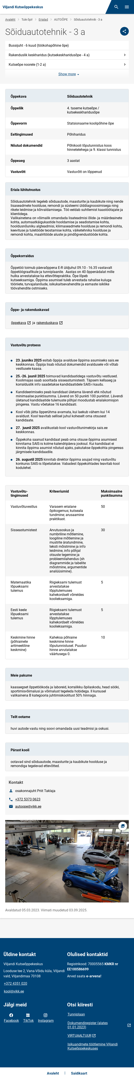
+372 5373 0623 (27, 799)
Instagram (46, 1017)
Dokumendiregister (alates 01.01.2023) (88, 1025)
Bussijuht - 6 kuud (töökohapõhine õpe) (39, 45)
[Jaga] (124, 31)
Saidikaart (79, 1073)
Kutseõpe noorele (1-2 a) (68, 64)
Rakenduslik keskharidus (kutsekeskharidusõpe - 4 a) (68, 55)
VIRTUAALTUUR (79, 1036)
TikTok (28, 1017)
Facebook (11, 1017)
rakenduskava (49, 322)
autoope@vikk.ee (28, 806)
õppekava (21, 322)
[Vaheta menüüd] (126, 7)
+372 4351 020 (15, 983)
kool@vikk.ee (14, 991)
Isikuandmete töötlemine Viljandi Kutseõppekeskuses (93, 1046)
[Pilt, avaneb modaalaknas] (67, 861)
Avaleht (10, 19)
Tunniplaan (76, 1014)
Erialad (43, 19)
